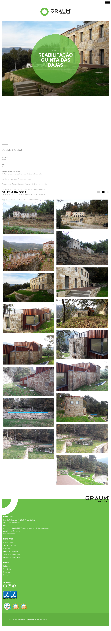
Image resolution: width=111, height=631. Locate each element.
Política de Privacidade (12, 557)
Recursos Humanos (11, 551)
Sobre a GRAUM (9, 545)
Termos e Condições (11, 554)
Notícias (6, 548)
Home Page (8, 542)
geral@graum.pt (14, 531)
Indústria (6, 566)
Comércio (7, 569)
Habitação (7, 575)
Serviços (6, 572)
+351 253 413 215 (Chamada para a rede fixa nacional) (27, 528)
